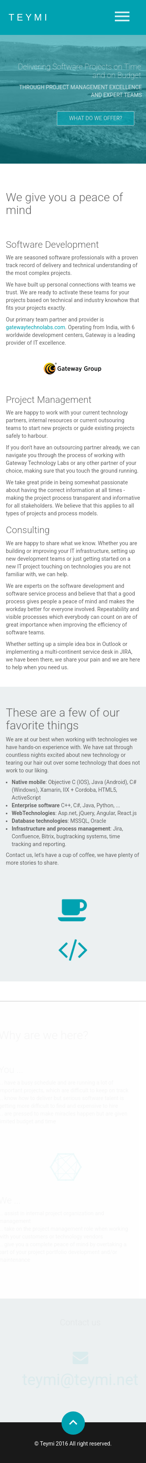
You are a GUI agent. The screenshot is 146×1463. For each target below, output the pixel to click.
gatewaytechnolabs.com (35, 327)
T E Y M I (28, 17)
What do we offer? (95, 119)
